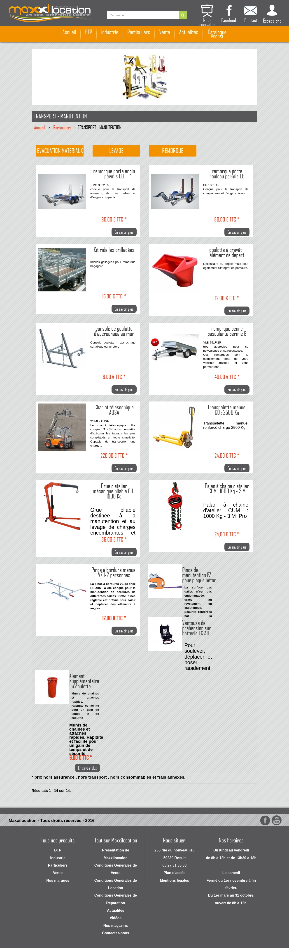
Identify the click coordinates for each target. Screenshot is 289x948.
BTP (88, 32)
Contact (250, 19)
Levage (116, 150)
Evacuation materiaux (60, 150)
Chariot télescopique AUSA (114, 409)
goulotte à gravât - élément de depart (227, 252)
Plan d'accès (174, 873)
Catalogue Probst (217, 34)
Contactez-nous (115, 933)
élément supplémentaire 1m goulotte (84, 680)
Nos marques (57, 880)
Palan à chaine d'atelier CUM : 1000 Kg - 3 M (227, 488)
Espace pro (272, 20)
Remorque (172, 150)
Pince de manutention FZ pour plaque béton (199, 574)
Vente (164, 32)
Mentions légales (174, 880)
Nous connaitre (207, 21)
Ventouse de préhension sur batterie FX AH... (197, 627)
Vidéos (115, 918)
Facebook (229, 19)
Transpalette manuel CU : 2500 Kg (227, 409)
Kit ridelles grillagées (114, 249)
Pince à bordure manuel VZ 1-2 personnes (114, 572)
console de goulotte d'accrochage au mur (114, 330)
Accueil (69, 32)
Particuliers (138, 32)
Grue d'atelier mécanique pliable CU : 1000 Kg (114, 490)
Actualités (188, 32)
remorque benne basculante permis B (227, 330)
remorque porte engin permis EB (114, 173)
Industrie (109, 32)
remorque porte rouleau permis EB (227, 173)
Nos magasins (115, 925)
